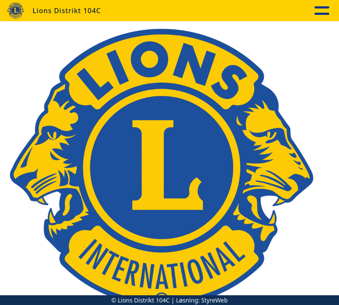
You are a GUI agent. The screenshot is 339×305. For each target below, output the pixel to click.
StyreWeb (214, 300)
